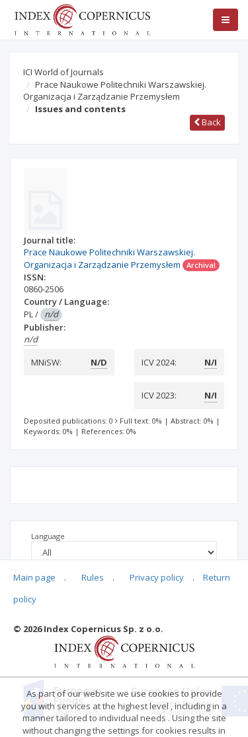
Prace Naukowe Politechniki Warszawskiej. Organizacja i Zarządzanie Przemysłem (114, 91)
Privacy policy (157, 577)
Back (207, 122)
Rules (92, 577)
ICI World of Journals (63, 72)
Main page (34, 577)
